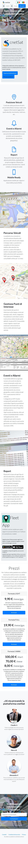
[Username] (7, 6)
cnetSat (6, 2)
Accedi (22, 6)
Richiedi (14, 613)
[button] (17, 547)
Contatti (4, 834)
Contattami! (14, 819)
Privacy (24, 834)
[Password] (16, 6)
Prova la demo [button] (8, 77)
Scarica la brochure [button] (10, 73)
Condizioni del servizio (14, 834)
